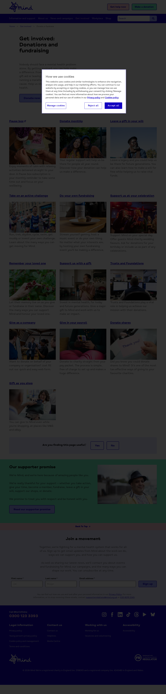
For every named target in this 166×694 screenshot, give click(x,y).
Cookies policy (112, 97)
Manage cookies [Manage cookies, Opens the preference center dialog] (56, 105)
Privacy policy (93, 97)
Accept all (113, 105)
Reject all (93, 105)
